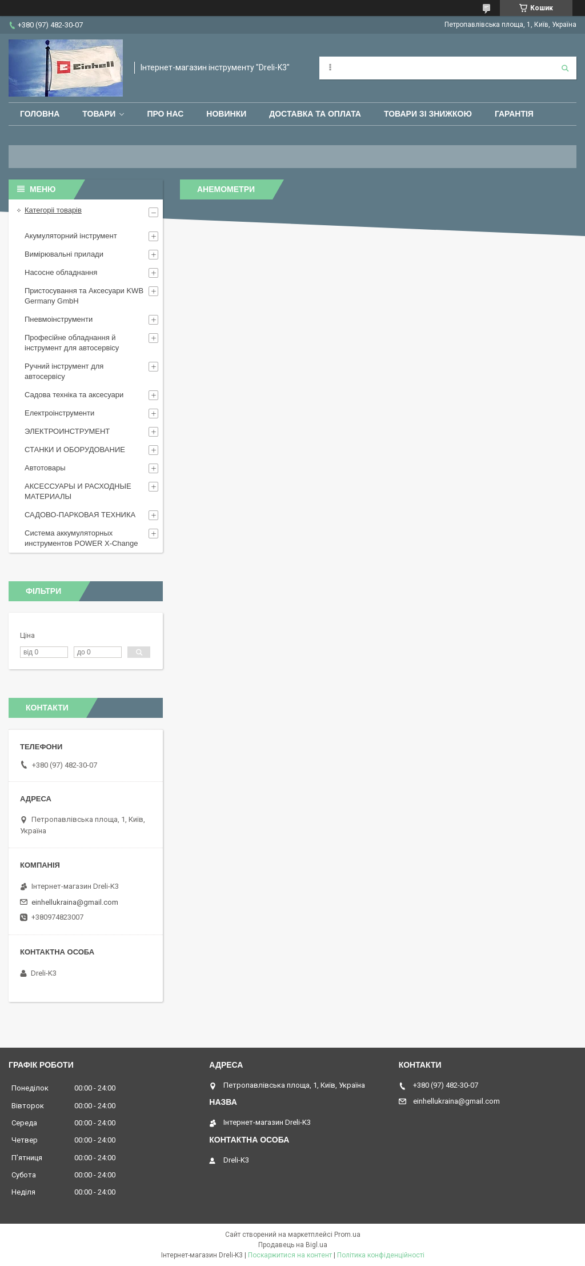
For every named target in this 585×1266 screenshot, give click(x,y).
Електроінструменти (59, 413)
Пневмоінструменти (59, 319)
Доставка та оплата (315, 113)
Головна (39, 113)
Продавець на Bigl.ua (292, 1245)
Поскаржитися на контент (290, 1255)
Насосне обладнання (61, 272)
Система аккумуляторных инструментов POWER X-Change (81, 538)
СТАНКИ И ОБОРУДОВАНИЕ (75, 449)
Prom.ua (347, 1235)
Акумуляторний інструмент (71, 235)
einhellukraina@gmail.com (74, 902)
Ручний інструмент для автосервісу (64, 371)
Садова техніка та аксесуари (74, 394)
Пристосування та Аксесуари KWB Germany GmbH (84, 295)
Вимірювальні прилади (64, 254)
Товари (98, 113)
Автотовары (45, 468)
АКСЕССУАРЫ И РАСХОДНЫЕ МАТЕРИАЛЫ (78, 491)
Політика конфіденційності (380, 1255)
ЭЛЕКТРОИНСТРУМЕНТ (67, 431)
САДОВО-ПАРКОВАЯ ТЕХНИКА (80, 514)
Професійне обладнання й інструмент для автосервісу (72, 342)
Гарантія (514, 113)
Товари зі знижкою (428, 113)
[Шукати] (565, 68)
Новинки (226, 113)
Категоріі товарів (53, 210)
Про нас (165, 113)
